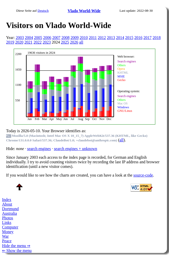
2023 (47, 42)
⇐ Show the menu (17, 250)
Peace (6, 241)
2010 (84, 37)
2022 (37, 42)
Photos (7, 218)
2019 (10, 42)
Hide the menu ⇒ (16, 246)
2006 (47, 37)
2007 (56, 37)
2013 (111, 37)
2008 (65, 37)
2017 (147, 37)
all (81, 42)
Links (6, 222)
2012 (102, 37)
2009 (75, 37)
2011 (93, 37)
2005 (38, 37)
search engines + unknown (75, 148)
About (7, 204)
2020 (19, 42)
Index (6, 199)
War (5, 236)
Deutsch (43, 10)
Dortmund (10, 209)
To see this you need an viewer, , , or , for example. (81, 86)
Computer (10, 227)
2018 (157, 37)
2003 (20, 37)
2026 (74, 42)
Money (7, 232)
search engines (39, 148)
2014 (120, 37)
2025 (65, 42)
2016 (138, 37)
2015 (129, 37)
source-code (143, 175)
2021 (28, 42)
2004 (29, 37)
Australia (9, 213)
